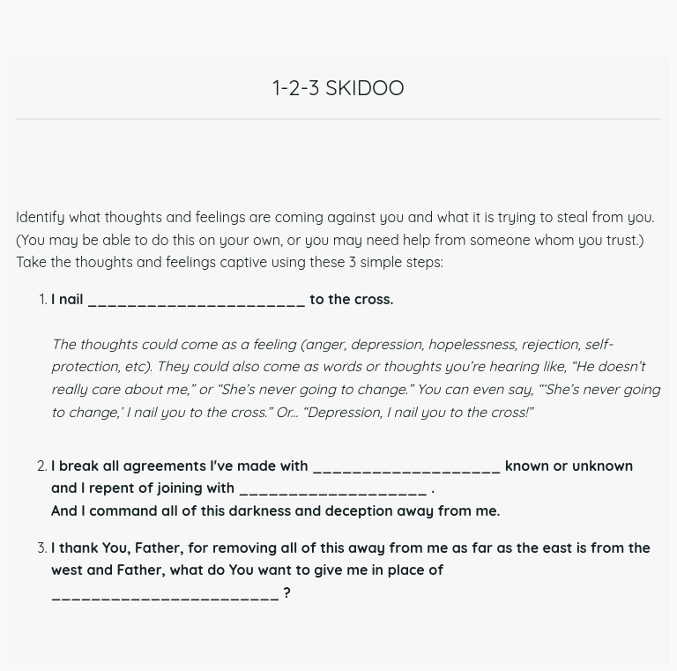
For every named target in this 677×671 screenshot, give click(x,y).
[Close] (31, 31)
